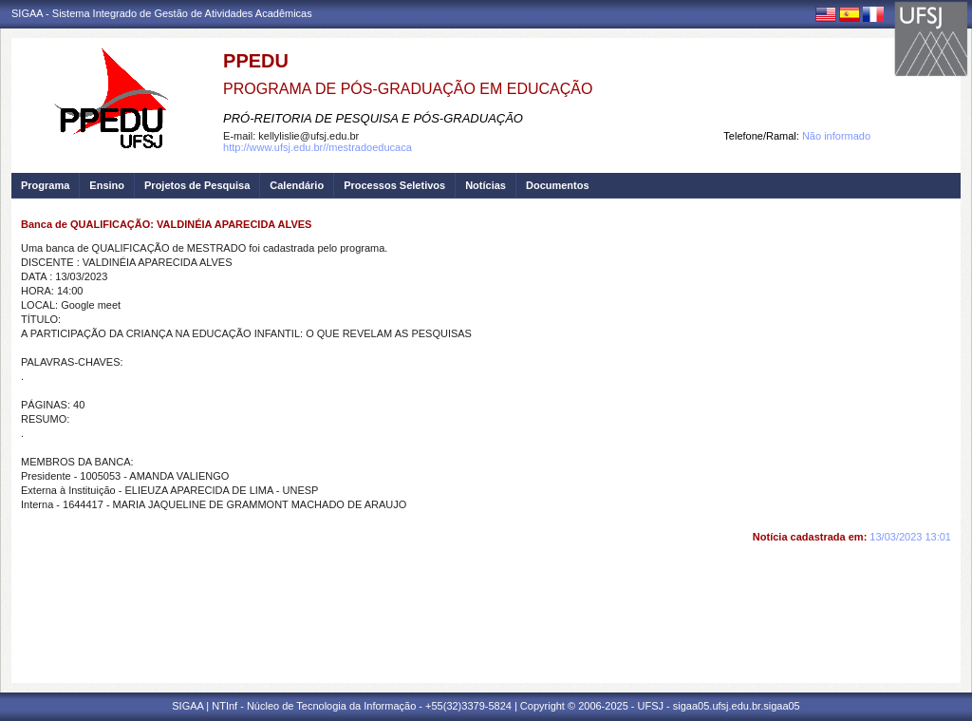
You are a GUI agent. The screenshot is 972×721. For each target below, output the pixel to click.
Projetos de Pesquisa (197, 185)
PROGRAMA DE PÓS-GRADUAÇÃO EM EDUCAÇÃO (407, 89)
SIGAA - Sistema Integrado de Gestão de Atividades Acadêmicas (161, 13)
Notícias (485, 185)
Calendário (297, 185)
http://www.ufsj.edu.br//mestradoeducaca (317, 147)
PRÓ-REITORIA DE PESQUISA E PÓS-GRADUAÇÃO (373, 118)
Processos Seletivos (394, 185)
